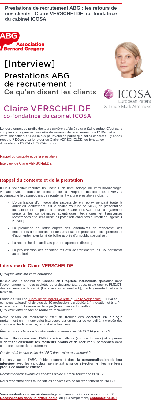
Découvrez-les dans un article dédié (28, 398)
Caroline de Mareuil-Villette (49, 299)
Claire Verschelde (87, 299)
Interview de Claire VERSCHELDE (26, 163)
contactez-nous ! (103, 398)
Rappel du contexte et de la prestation (29, 156)
